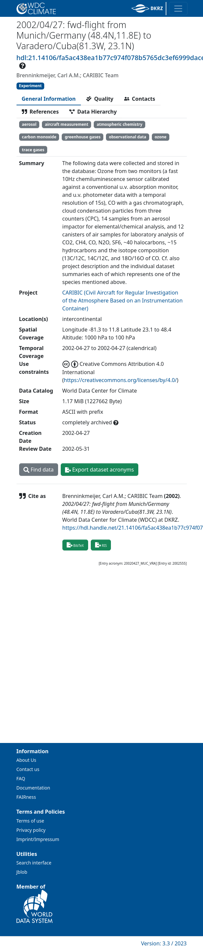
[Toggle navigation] (178, 8)
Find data (38, 469)
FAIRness (26, 797)
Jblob (22, 872)
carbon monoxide (39, 137)
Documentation (33, 788)
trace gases (33, 150)
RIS (101, 545)
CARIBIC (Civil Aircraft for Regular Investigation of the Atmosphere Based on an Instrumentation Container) (122, 300)
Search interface (34, 863)
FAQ (21, 778)
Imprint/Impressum (38, 839)
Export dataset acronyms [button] (99, 469)
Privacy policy (31, 830)
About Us (26, 760)
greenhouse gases (82, 137)
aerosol (29, 124)
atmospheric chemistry (119, 124)
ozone (160, 137)
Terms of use (30, 821)
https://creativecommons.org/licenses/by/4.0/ (120, 380)
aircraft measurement (66, 124)
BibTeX (75, 545)
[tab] (49, 98)
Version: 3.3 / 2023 (163, 943)
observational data (127, 137)
